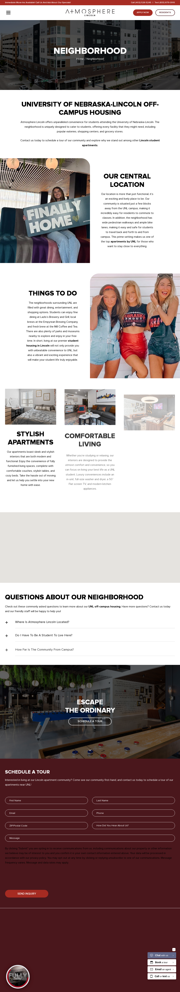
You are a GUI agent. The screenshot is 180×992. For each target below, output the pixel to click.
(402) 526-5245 (143, 2)
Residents (165, 12)
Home (80, 59)
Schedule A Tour (90, 725)
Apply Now (143, 12)
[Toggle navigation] (8, 12)
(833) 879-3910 (167, 2)
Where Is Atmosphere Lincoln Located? (42, 628)
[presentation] (31, 884)
